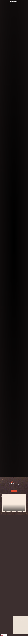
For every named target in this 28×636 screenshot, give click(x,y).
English (3, 635)
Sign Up (16, 632)
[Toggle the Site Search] (1, 1)
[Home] (14, 1)
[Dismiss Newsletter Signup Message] (26, 627)
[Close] (26, 617)
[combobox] (4, 635)
